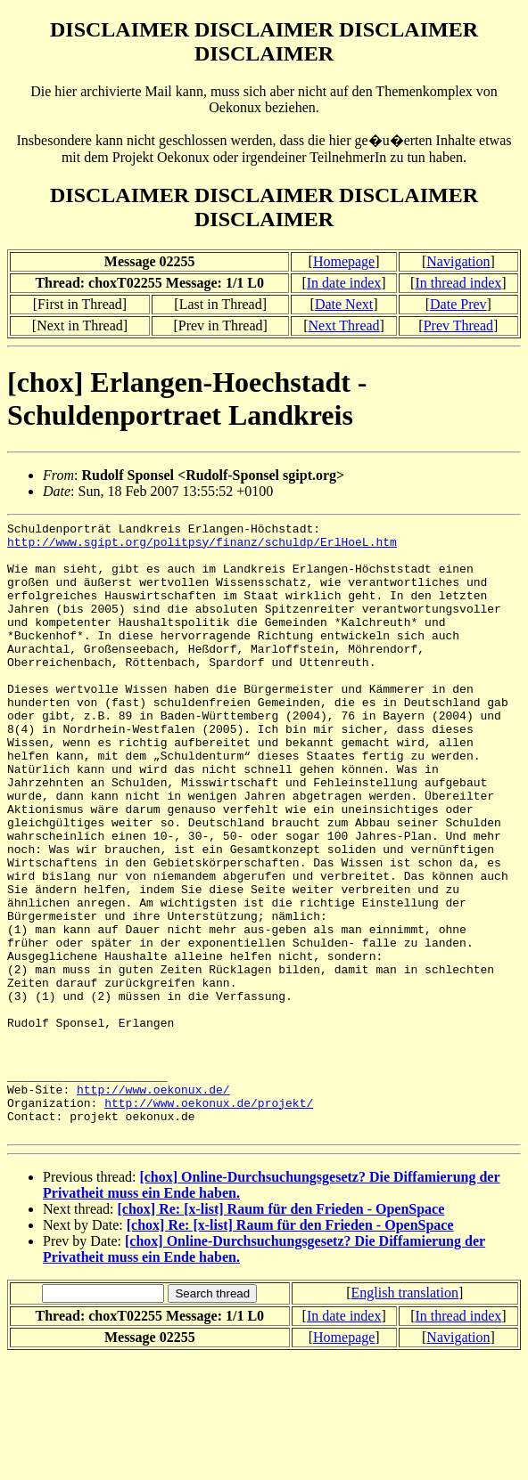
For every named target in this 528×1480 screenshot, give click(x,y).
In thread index (458, 282)
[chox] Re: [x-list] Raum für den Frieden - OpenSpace (281, 1331)
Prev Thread (458, 325)
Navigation (458, 261)
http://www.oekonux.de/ (153, 1204)
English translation (404, 1415)
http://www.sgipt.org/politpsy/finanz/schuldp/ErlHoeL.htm (202, 547)
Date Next (344, 304)
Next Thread (343, 325)
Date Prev (458, 304)
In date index (344, 282)
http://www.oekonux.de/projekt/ (208, 1220)
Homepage (344, 261)
